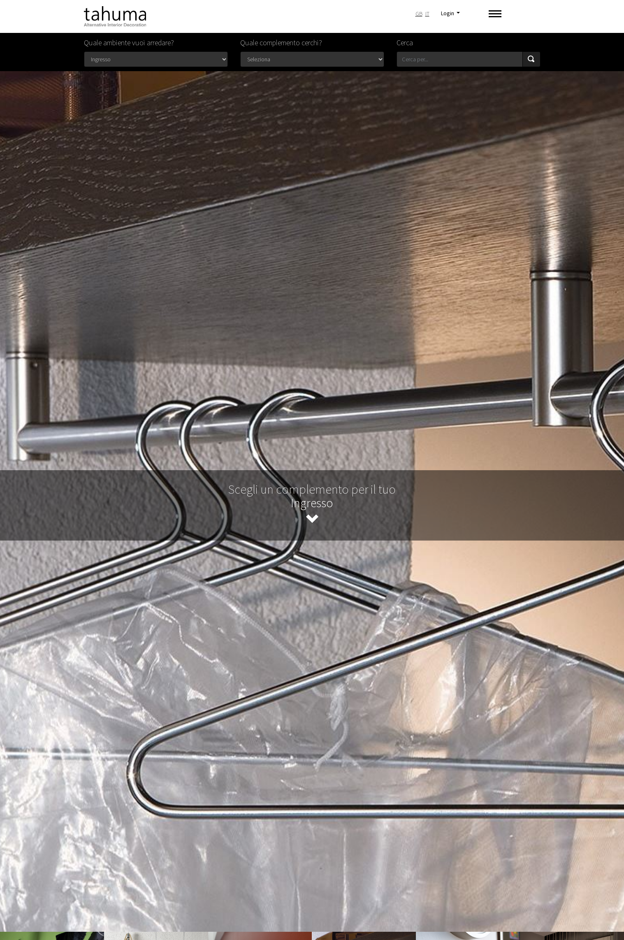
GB (418, 13)
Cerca (405, 42)
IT (427, 13)
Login (448, 13)
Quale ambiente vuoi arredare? (129, 42)
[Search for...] (460, 59)
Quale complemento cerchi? (281, 42)
